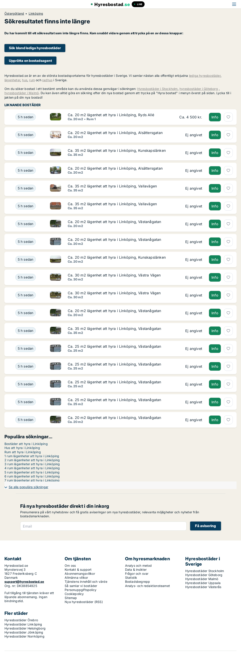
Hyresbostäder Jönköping (23, 632)
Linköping (36, 13)
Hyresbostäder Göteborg (203, 575)
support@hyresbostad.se (24, 581)
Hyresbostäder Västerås (203, 587)
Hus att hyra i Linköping (22, 448)
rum (32, 80)
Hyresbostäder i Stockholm (157, 89)
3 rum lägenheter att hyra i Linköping (32, 464)
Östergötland (14, 13)
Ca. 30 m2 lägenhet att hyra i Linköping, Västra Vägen (114, 275)
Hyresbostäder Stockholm (204, 571)
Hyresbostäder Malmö (201, 579)
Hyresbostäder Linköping (23, 624)
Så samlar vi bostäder (81, 586)
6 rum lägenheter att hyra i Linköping (32, 476)
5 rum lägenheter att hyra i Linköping (32, 472)
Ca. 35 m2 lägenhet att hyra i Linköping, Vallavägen (112, 186)
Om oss (70, 565)
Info (214, 117)
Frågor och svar (137, 573)
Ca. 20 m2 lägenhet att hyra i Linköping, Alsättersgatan (115, 132)
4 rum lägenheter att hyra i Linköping (32, 468)
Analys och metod (138, 565)
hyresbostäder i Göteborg (198, 89)
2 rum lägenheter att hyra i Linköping (32, 460)
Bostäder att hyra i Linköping (26, 444)
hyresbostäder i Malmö (21, 93)
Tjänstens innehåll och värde (86, 581)
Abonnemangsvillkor (80, 573)
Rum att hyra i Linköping (22, 452)
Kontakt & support (78, 569)
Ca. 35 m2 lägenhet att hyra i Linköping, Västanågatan (114, 328)
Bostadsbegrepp (137, 581)
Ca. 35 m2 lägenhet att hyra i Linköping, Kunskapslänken (117, 150)
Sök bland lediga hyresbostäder (35, 48)
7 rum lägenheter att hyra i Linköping (32, 480)
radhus (47, 80)
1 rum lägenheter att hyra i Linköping (31, 456)
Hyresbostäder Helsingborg (25, 628)
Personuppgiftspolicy (80, 590)
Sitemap (71, 598)
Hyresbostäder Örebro (21, 620)
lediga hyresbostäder (205, 75)
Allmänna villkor (76, 577)
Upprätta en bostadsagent (30, 61)
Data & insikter (136, 569)
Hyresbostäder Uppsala (203, 583)
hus (24, 80)
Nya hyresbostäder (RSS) (84, 602)
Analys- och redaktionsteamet (147, 586)
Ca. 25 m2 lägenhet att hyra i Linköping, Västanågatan (114, 346)
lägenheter (12, 80)
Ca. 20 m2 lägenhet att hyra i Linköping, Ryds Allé (111, 115)
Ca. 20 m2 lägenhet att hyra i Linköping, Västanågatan (114, 221)
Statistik (131, 577)
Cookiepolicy (74, 594)
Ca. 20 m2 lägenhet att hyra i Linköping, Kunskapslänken (117, 257)
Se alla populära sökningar (28, 487)
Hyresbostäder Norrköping (24, 636)
